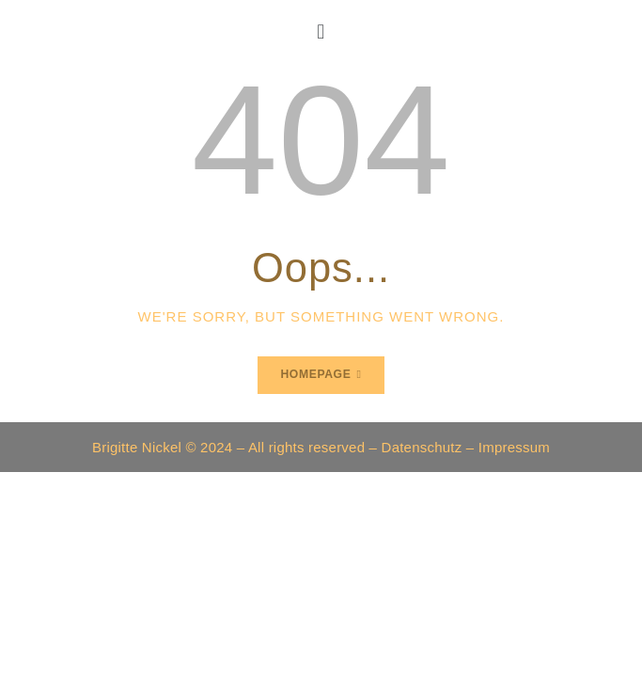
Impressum (514, 447)
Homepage (315, 374)
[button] (321, 31)
